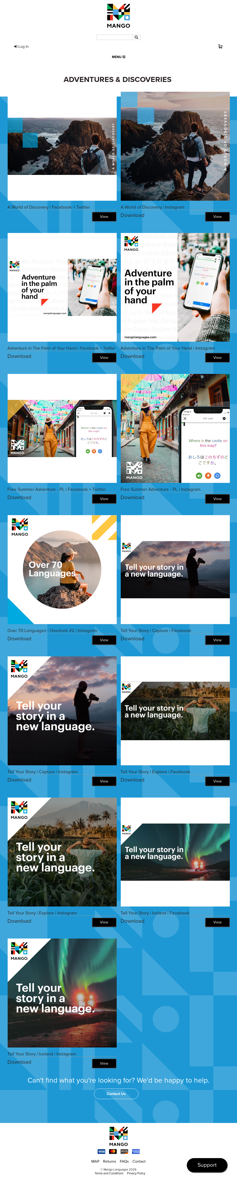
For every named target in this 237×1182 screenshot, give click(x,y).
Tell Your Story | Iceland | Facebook (155, 913)
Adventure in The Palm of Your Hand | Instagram (168, 348)
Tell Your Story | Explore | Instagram (42, 913)
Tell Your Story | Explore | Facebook (155, 771)
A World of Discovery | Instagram (152, 207)
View (104, 216)
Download (132, 215)
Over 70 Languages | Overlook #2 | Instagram (52, 630)
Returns (109, 1161)
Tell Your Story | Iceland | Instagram (41, 1054)
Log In (21, 46)
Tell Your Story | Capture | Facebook (156, 630)
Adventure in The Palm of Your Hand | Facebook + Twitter (61, 348)
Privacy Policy (136, 1174)
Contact (139, 1161)
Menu (118, 57)
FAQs (124, 1161)
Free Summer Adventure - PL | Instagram (160, 489)
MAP (95, 1161)
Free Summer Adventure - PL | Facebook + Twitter (56, 489)
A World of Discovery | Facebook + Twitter (48, 207)
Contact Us (116, 1094)
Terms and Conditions (109, 1174)
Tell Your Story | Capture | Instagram (42, 771)
